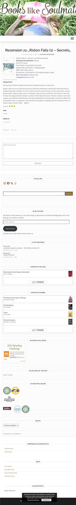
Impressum (8, 452)
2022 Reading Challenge (14, 347)
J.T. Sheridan (8, 307)
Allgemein (14, 130)
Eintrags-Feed (9, 469)
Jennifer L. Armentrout (10, 322)
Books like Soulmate (15, 352)
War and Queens (9, 320)
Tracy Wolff (7, 314)
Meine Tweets (8, 375)
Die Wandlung (8, 305)
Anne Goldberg (8, 274)
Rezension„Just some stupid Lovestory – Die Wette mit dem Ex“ (21, 247)
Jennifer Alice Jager (9, 299)
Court (5, 313)
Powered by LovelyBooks (12, 434)
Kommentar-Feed (10, 473)
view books (22, 361)
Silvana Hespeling (47, 54)
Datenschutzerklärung (33, 500)
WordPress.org (9, 476)
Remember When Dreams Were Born (17, 272)
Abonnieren (10, 229)
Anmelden (8, 466)
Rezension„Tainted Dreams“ (9, 254)
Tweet (5, 113)
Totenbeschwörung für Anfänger (15, 298)
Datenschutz (8, 448)
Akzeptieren (46, 500)
